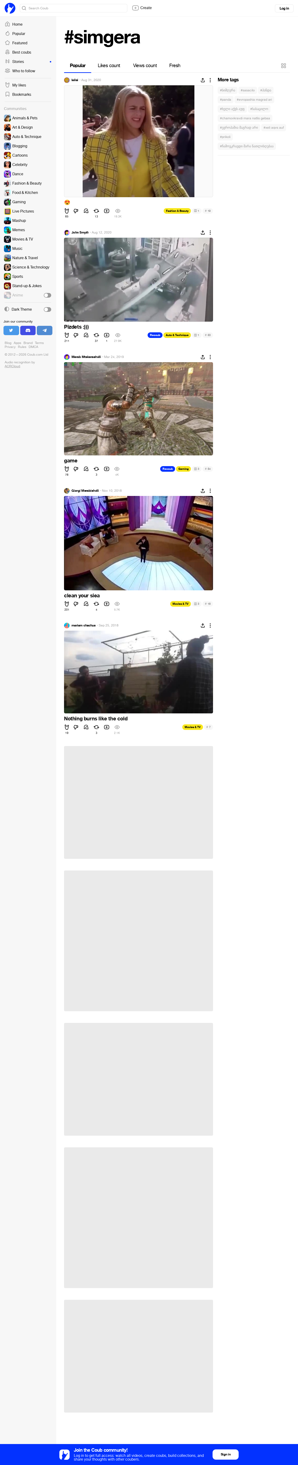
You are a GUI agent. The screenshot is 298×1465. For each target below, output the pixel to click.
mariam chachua (83, 625)
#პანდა (265, 90)
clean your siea (82, 595)
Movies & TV (181, 604)
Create (142, 8)
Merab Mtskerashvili (86, 357)
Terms (39, 343)
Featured (16, 43)
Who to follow (20, 71)
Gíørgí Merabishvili (85, 490)
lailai (74, 80)
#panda (225, 99)
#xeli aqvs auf (274, 127)
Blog (8, 343)
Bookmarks (18, 94)
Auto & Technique (177, 335)
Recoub (155, 335)
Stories (28, 61)
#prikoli (225, 137)
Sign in (225, 1454)
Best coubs (18, 52)
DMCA (33, 347)
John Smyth (79, 232)
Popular (15, 34)
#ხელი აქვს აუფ (232, 109)
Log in (284, 8)
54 (208, 469)
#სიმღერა (227, 90)
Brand (28, 343)
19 (208, 211)
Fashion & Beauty (177, 211)
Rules (22, 347)
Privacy (10, 347)
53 (208, 335)
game (70, 460)
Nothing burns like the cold (95, 718)
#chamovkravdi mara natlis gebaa (245, 118)
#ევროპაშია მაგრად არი (239, 127)
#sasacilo (248, 90)
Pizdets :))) (76, 327)
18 (208, 604)
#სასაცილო (259, 109)
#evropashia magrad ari (254, 99)
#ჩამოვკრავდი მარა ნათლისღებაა (247, 146)
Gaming (183, 469)
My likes (15, 85)
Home (14, 24)
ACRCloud (12, 366)
